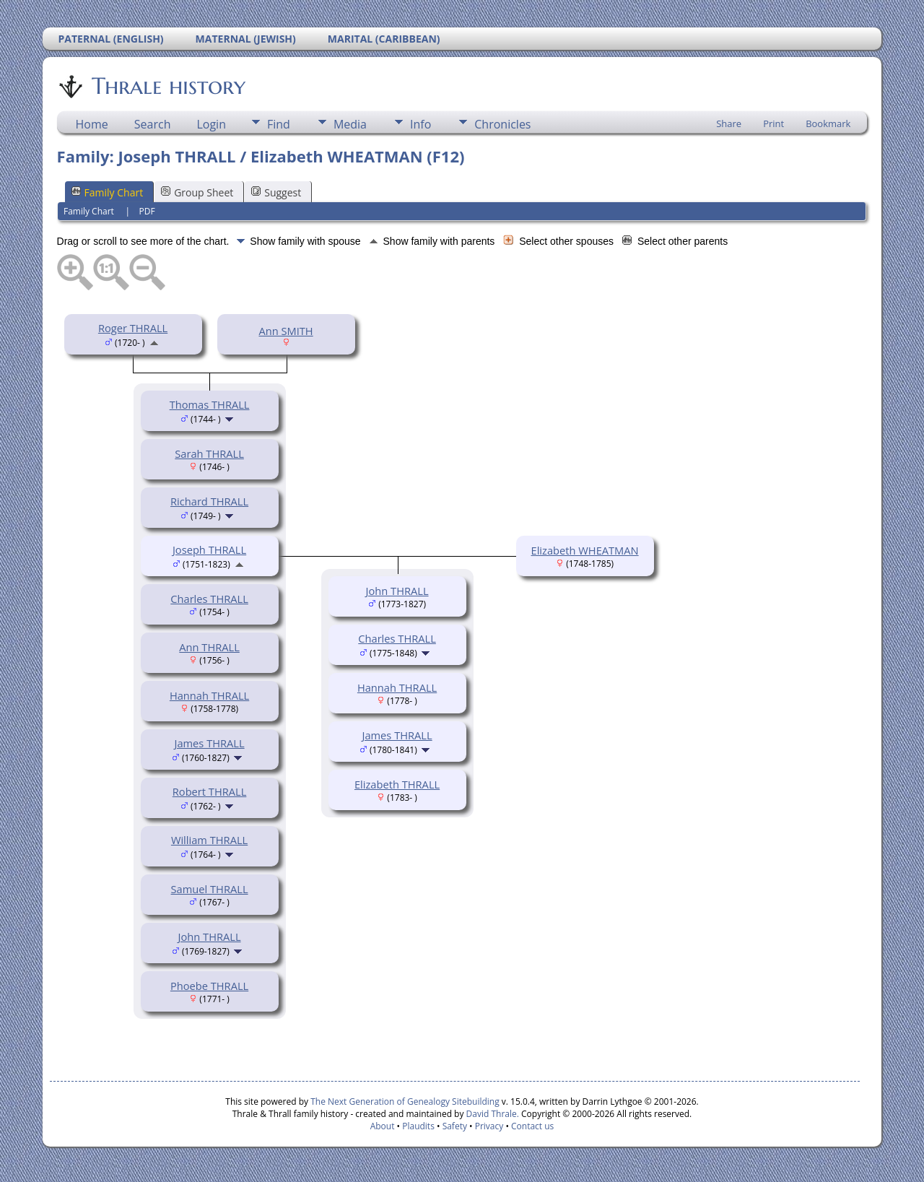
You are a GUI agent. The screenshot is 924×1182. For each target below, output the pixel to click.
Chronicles (502, 124)
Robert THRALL (210, 791)
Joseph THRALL (209, 549)
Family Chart (107, 192)
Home (92, 124)
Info (420, 124)
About (382, 1126)
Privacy (489, 1126)
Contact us (532, 1126)
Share (728, 123)
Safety (455, 1126)
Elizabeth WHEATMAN (585, 550)
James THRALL (209, 743)
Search (152, 124)
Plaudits (418, 1126)
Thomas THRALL (210, 404)
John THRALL (209, 936)
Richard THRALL (209, 501)
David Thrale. (490, 1114)
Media (350, 124)
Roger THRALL (132, 328)
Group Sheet (197, 192)
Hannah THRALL (209, 695)
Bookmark (828, 123)
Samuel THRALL (209, 889)
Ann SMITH (285, 330)
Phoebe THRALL (209, 985)
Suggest (276, 192)
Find (278, 124)
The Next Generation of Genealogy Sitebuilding (405, 1101)
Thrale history (167, 85)
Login (211, 124)
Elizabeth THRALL (397, 784)
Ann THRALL (209, 647)
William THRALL (209, 840)
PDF (147, 211)
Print (773, 123)
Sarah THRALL (209, 453)
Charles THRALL (209, 598)
